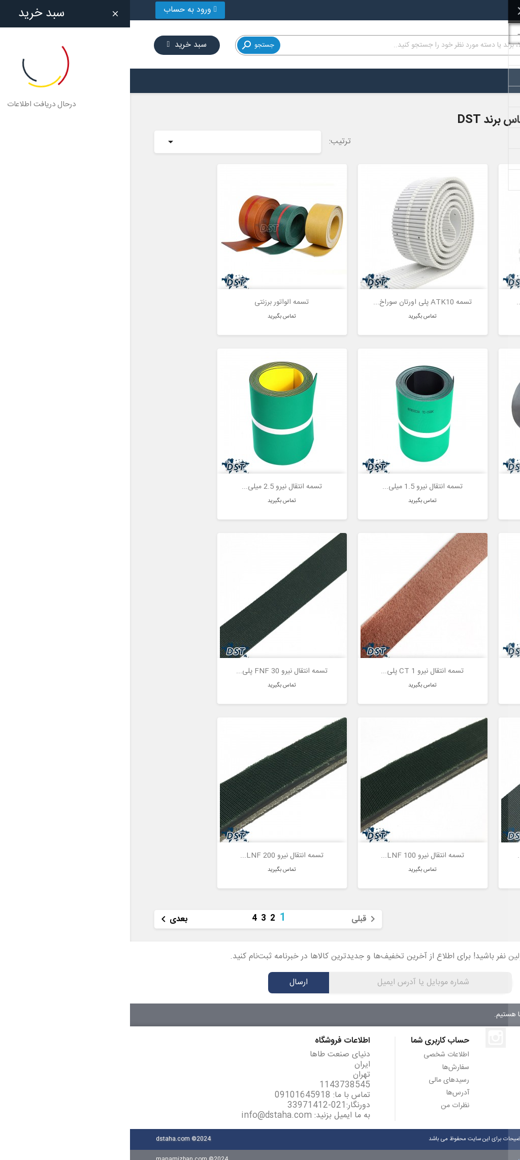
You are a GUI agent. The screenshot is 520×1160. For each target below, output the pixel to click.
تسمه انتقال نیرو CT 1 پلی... (292, 661)
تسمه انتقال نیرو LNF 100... (292, 846)
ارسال (168, 973)
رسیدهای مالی (319, 1070)
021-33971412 (461, 10)
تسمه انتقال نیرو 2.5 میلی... (152, 477)
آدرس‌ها (327, 1083)
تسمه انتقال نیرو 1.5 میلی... (292, 477)
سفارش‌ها (325, 1058)
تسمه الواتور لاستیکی (433, 477)
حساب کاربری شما (310, 1031)
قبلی (235, 909)
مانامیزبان (400, 1149)
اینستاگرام (365, 1028)
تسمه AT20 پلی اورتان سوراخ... (433, 293)
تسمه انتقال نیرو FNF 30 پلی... (152, 661)
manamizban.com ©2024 (62, 1149)
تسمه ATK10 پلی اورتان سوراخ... (292, 293)
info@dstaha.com (146, 1106)
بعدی (42, 909)
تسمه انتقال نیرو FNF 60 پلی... (433, 846)
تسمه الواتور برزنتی (151, 293)
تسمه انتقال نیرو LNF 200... (151, 846)
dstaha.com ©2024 (53, 1129)
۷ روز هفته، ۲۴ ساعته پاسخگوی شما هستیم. (426, 1005)
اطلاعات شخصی (316, 1045)
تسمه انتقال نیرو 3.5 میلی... (433, 661)
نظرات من (325, 1096)
